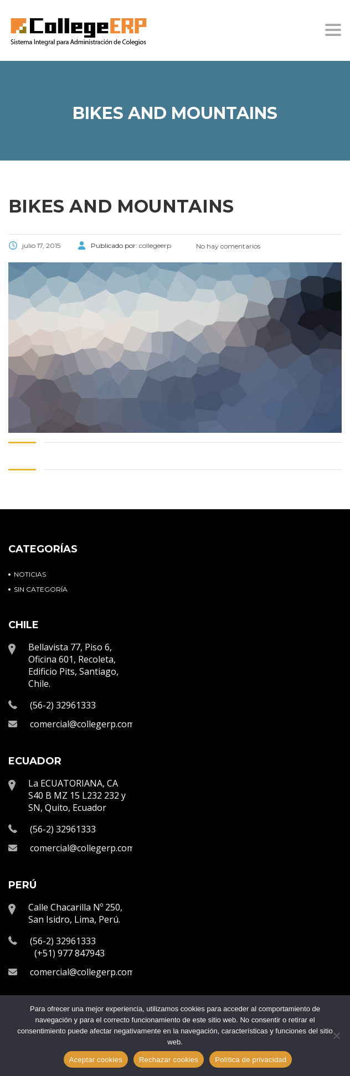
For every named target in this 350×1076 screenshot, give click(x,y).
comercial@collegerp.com (82, 724)
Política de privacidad (250, 1060)
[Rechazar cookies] (336, 1035)
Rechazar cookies (168, 1060)
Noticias (30, 574)
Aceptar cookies (95, 1060)
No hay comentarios (227, 246)
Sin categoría (41, 589)
